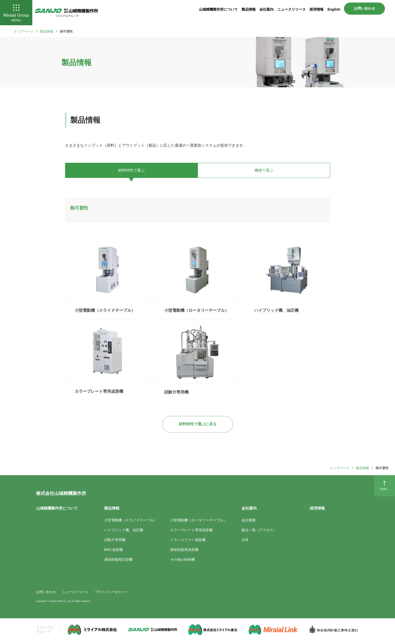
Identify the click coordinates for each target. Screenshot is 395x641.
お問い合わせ (364, 8)
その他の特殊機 (182, 559)
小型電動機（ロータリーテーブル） (196, 319)
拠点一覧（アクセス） (259, 530)
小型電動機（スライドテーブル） (105, 319)
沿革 (245, 540)
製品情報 (249, 9)
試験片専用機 (176, 401)
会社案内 (266, 9)
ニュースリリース (291, 9)
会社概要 (249, 520)
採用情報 (316, 9)
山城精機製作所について (218, 9)
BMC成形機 (113, 550)
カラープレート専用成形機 (99, 400)
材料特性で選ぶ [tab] (131, 170)
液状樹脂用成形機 (184, 550)
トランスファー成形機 (187, 540)
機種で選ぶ (263, 170)
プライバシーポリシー (111, 591)
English (333, 9)
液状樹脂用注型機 (118, 559)
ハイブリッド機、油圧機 (276, 319)
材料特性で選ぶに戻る (198, 433)
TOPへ (384, 486)
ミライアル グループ (45, 629)
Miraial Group (16, 13)
